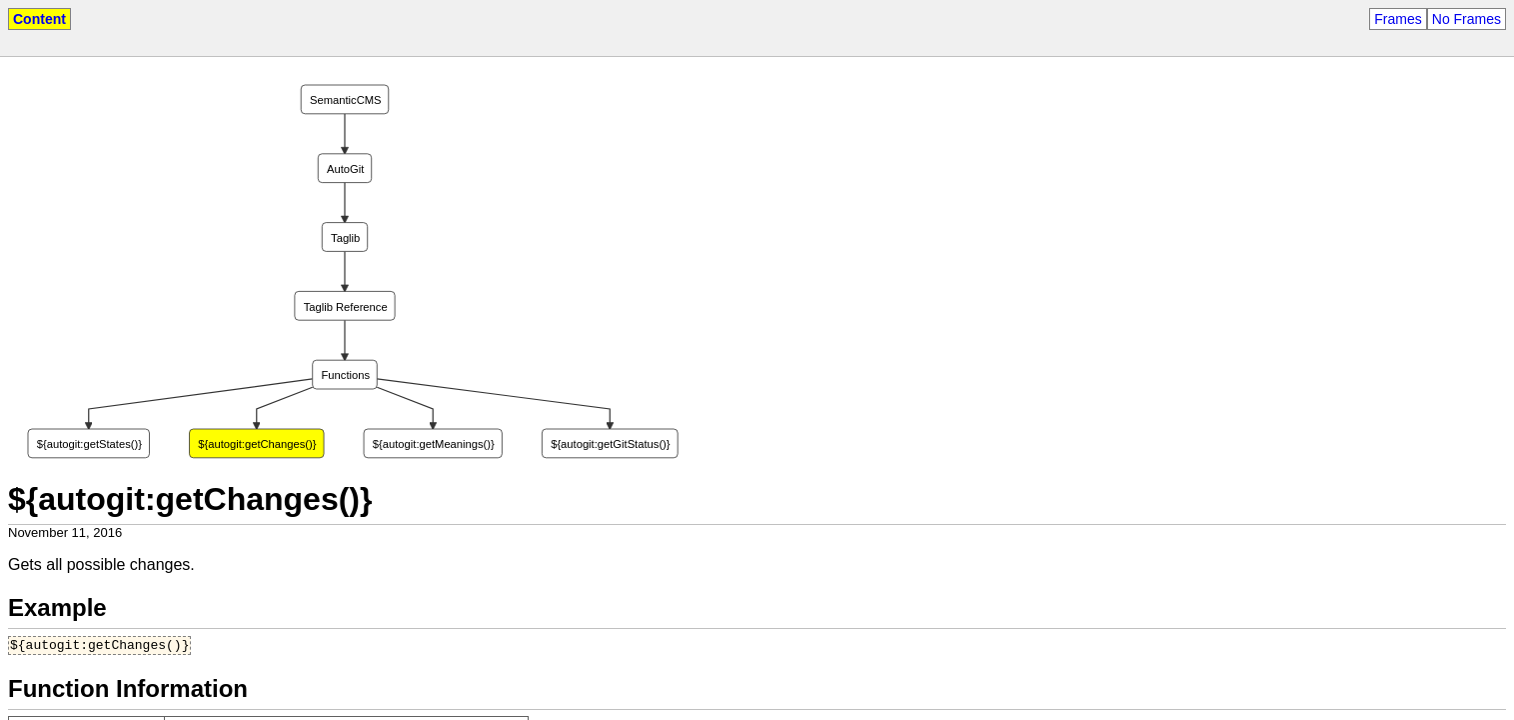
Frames (1397, 19)
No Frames (1466, 19)
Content (39, 19)
